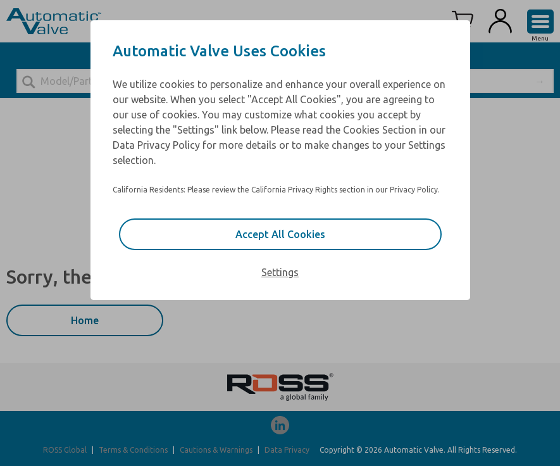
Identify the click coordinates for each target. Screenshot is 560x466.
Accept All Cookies (280, 234)
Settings (280, 272)
